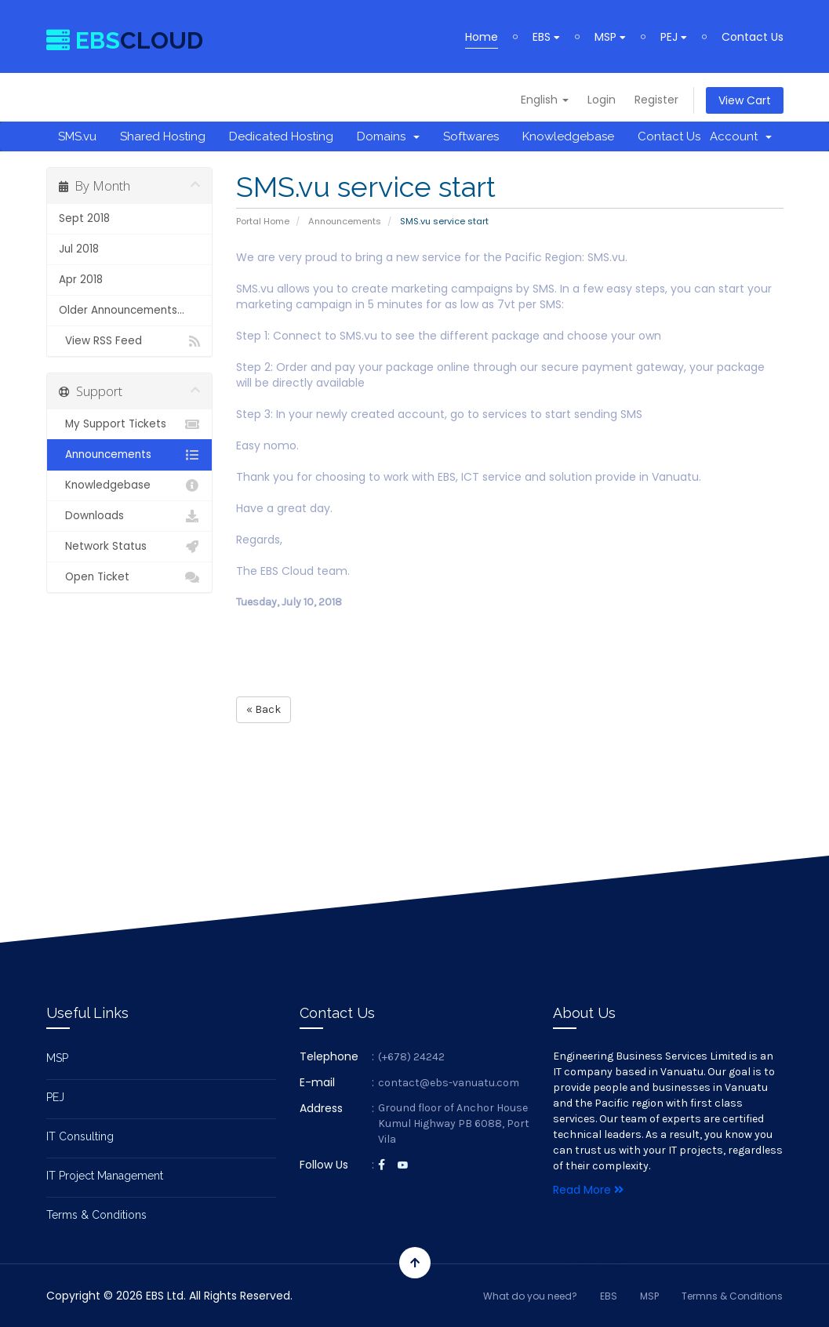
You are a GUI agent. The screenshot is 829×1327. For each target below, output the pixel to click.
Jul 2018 (79, 249)
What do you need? (530, 1296)
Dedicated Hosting (281, 136)
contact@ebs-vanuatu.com (448, 1082)
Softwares (471, 136)
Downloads (130, 516)
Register (656, 99)
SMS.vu (77, 136)
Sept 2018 (84, 218)
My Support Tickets (130, 424)
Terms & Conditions (96, 1215)
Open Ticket (130, 577)
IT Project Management (104, 1175)
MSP (610, 37)
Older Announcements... (121, 310)
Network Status (130, 546)
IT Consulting (80, 1136)
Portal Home (262, 221)
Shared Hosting (162, 136)
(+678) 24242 (411, 1056)
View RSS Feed (130, 341)
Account (741, 136)
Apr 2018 (81, 279)
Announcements (344, 221)
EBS (546, 37)
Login (601, 99)
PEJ (673, 37)
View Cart (744, 100)
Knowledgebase (568, 136)
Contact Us (753, 37)
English (545, 99)
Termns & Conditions (732, 1296)
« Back (263, 709)
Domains (388, 136)
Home (481, 37)
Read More (588, 1190)
